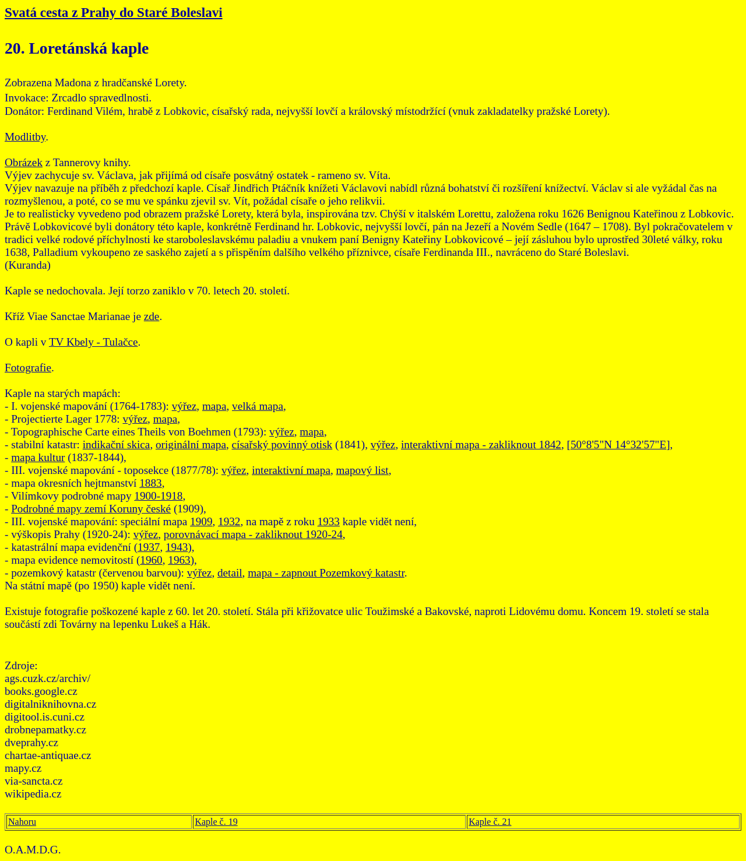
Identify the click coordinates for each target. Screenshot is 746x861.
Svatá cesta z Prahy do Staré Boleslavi (114, 12)
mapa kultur (38, 457)
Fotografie (28, 367)
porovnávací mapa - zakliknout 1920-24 (253, 534)
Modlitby (25, 137)
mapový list (362, 470)
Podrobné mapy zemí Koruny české (91, 508)
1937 (149, 547)
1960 (151, 560)
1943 (177, 547)
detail (229, 573)
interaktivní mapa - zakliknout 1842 (481, 444)
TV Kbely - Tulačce (93, 342)
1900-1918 (158, 496)
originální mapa (191, 444)
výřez (184, 406)
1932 (229, 521)
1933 (329, 521)
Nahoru (22, 822)
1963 (179, 560)
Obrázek (24, 162)
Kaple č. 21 (490, 822)
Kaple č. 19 (216, 822)
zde (152, 316)
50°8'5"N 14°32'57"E (618, 444)
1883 (150, 483)
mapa (214, 406)
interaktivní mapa (291, 470)
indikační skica (116, 444)
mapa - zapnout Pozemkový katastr (326, 573)
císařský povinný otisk (282, 444)
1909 (201, 521)
